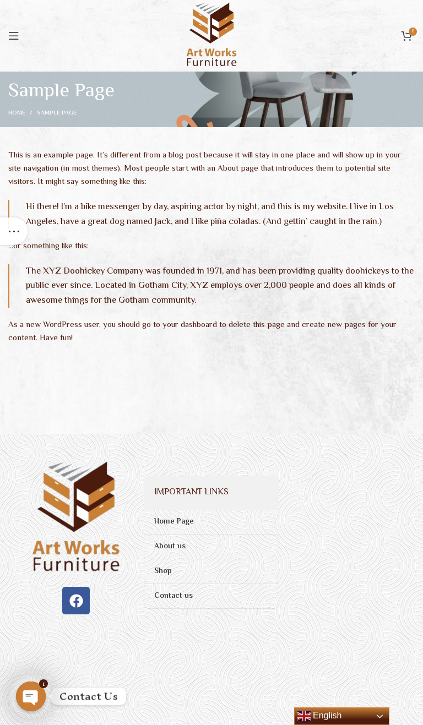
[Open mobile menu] (14, 36)
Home (16, 113)
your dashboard (189, 325)
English (319, 716)
